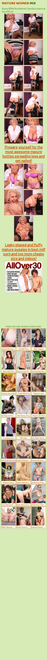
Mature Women (19, 3)
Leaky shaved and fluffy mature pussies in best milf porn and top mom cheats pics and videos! (23, 252)
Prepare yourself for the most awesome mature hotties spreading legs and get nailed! (23, 154)
